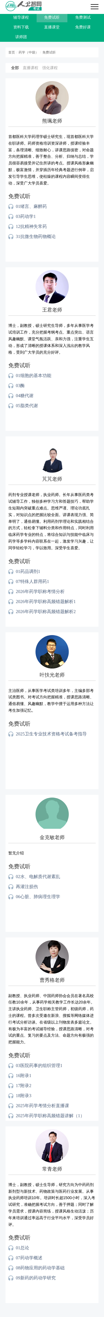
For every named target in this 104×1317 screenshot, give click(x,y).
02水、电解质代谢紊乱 (38, 876)
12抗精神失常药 (31, 226)
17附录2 (23, 1085)
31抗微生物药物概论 (36, 236)
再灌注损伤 (27, 886)
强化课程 (50, 67)
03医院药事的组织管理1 (39, 1065)
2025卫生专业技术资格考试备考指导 (51, 734)
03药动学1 (26, 216)
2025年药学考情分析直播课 (42, 1105)
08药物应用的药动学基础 (40, 1267)
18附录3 (23, 1095)
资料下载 (21, 27)
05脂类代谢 (27, 405)
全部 (15, 67)
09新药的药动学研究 (36, 1277)
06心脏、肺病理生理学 (38, 896)
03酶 (20, 385)
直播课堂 (52, 27)
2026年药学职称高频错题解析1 (46, 601)
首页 (11, 52)
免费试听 (52, 17)
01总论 (22, 1247)
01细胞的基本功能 (33, 375)
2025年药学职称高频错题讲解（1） (50, 1115)
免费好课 (83, 27)
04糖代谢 (25, 395)
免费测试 (83, 17)
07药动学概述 (29, 1257)
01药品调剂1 (28, 571)
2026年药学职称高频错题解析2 (46, 611)
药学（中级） (29, 52)
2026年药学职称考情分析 (40, 591)
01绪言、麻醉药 (31, 206)
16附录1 (23, 1075)
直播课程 (30, 67)
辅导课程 (21, 17)
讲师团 (21, 37)
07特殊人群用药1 (32, 581)
